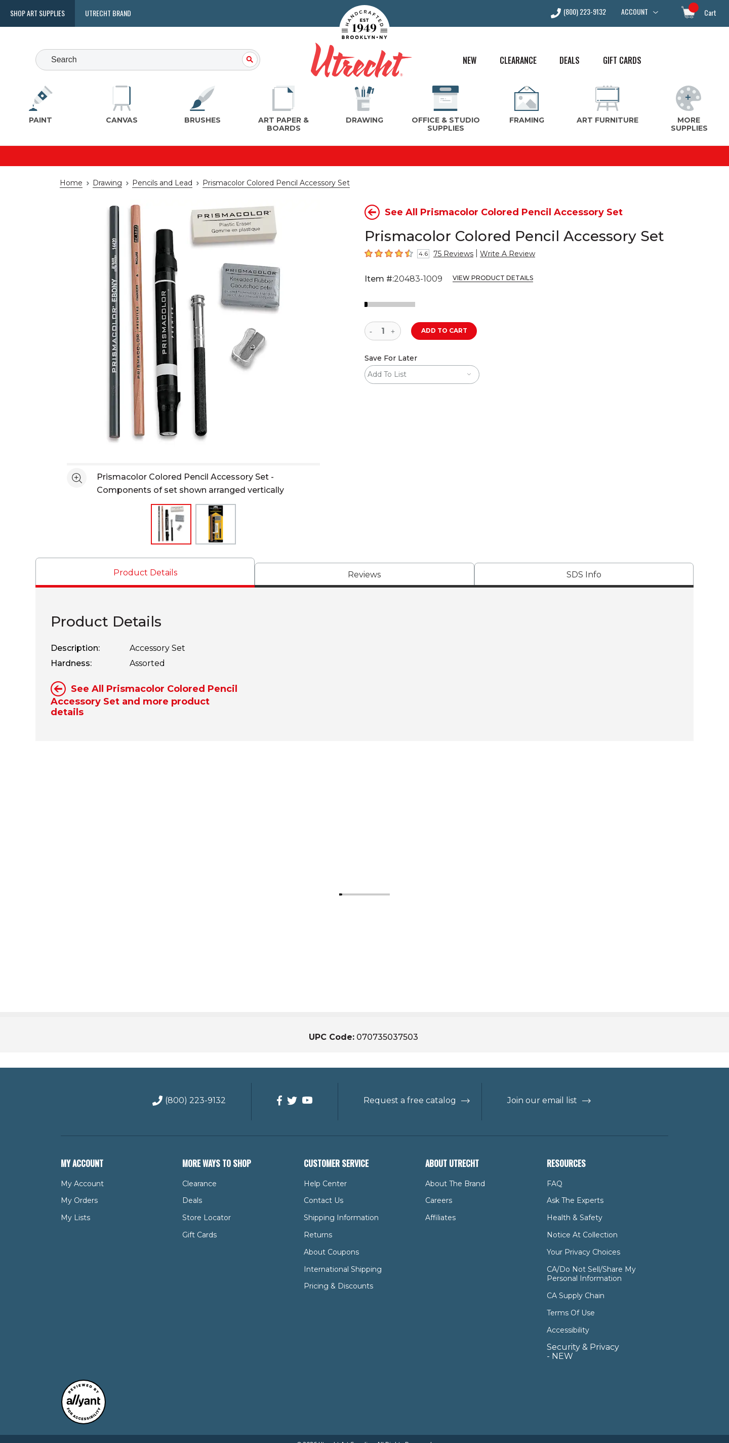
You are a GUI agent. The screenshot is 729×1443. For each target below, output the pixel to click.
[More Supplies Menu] (688, 109)
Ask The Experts (572, 1190)
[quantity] (382, 331)
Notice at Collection (577, 1224)
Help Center (323, 1173)
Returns (316, 1224)
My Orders (77, 1190)
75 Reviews (451, 254)
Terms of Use (568, 1302)
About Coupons (328, 1241)
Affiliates (438, 1207)
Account (634, 11)
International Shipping (338, 1259)
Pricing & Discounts (334, 1276)
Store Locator (203, 1207)
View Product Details (479, 278)
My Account (79, 1173)
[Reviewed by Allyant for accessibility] (83, 1411)
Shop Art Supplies (37, 13)
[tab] (145, 573)
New (469, 60)
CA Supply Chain (573, 1285)
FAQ (554, 1173)
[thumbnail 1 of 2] (171, 524)
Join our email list (533, 1090)
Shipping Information (336, 1207)
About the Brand (452, 1173)
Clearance (518, 60)
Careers (438, 1190)
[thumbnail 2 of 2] (215, 524)
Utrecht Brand (108, 13)
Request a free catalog (410, 1090)
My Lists (74, 1207)
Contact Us (321, 1190)
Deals (569, 60)
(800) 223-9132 (584, 12)
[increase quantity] (394, 331)
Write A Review (499, 254)
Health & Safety (571, 1207)
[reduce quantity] (373, 331)
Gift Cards (622, 60)
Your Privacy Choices (580, 1241)
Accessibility (566, 1319)
